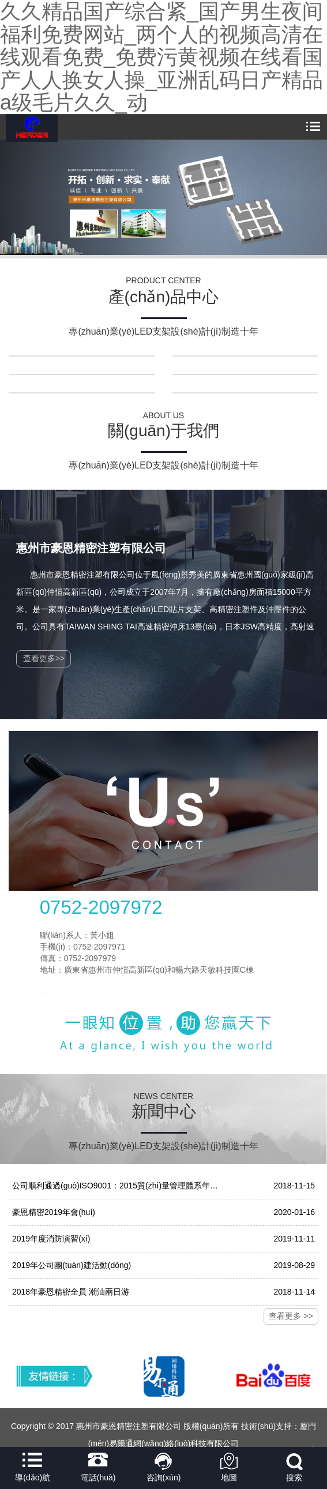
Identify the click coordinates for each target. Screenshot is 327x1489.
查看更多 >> (291, 1316)
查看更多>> (44, 658)
